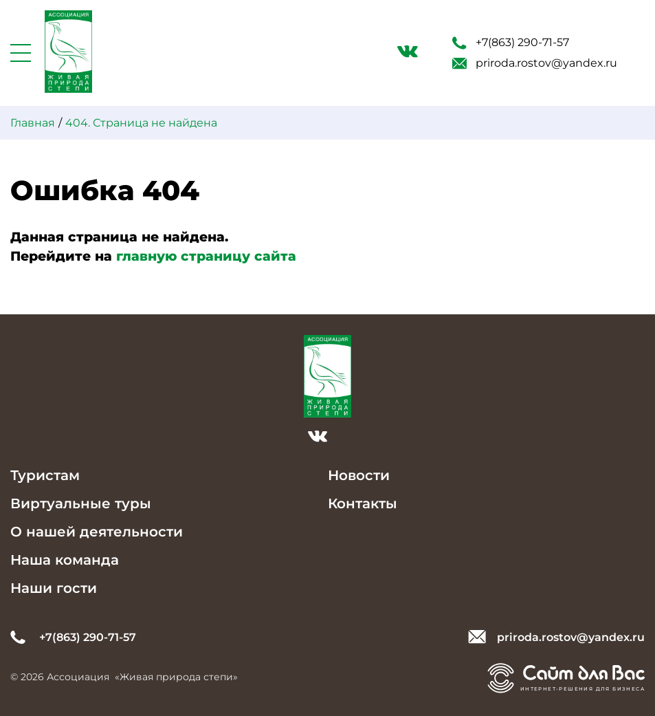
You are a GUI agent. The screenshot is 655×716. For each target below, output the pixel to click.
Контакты (362, 503)
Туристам (45, 475)
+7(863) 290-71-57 (510, 43)
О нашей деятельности (96, 531)
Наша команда (64, 560)
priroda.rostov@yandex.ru (534, 62)
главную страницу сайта (206, 256)
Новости (359, 475)
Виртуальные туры (80, 503)
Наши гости (53, 588)
